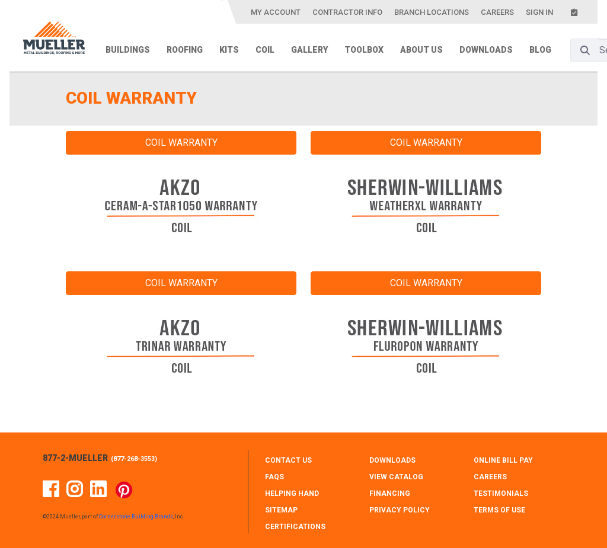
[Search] (585, 50)
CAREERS (490, 477)
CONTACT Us (288, 460)
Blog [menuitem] (540, 50)
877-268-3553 (134, 459)
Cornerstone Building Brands (136, 517)
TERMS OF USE (499, 510)
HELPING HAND (292, 493)
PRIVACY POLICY (399, 510)
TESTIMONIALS (501, 493)
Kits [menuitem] (229, 50)
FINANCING (389, 493)
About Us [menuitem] (421, 50)
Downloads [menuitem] (486, 50)
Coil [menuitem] (264, 50)
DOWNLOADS (392, 460)
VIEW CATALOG (396, 477)
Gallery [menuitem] (309, 50)
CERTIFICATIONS (295, 527)
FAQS (274, 477)
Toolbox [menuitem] (364, 50)
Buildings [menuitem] (128, 50)
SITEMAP (281, 510)
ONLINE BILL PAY (503, 460)
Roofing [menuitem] (185, 50)
